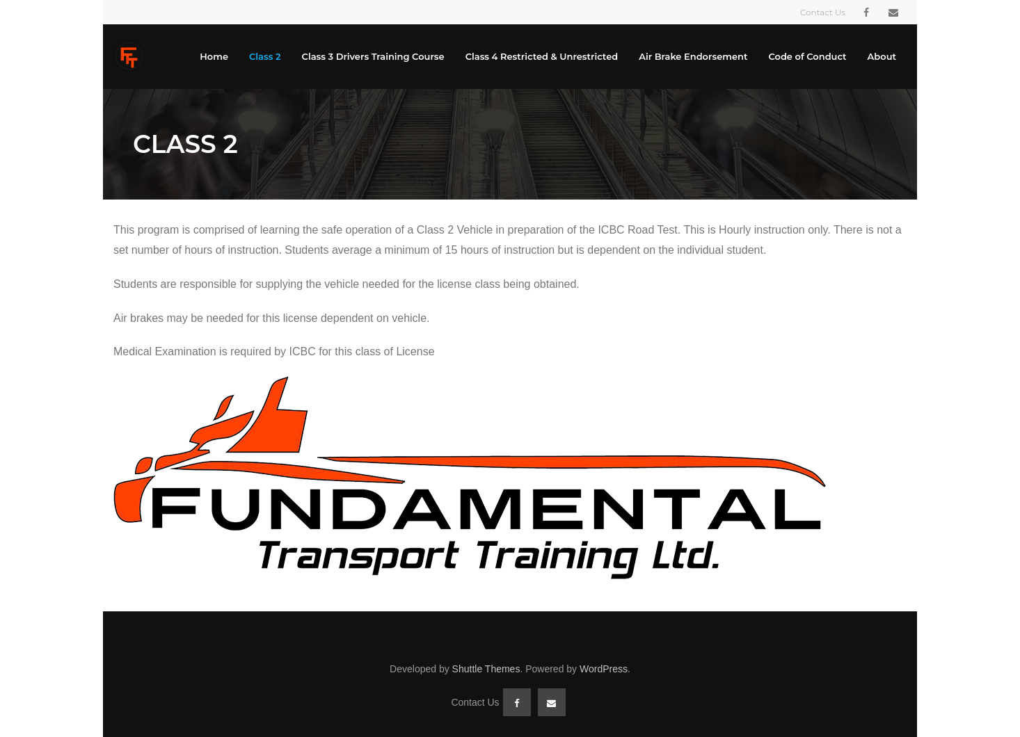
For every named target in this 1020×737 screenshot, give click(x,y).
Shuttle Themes (486, 668)
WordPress (604, 668)
